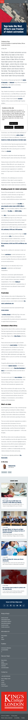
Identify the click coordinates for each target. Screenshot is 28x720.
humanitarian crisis (6, 87)
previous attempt (6, 314)
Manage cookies (13, 123)
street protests (5, 310)
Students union (4, 663)
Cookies (23, 717)
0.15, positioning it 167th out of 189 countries (11, 229)
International (4, 472)
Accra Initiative (18, 377)
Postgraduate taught (5, 619)
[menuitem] (14, 618)
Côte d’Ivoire (17, 336)
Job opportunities (5, 667)
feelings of (17, 282)
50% (5, 215)
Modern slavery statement (6, 717)
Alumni (2, 639)
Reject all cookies (9, 127)
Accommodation (4, 649)
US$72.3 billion (18, 211)
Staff (2, 637)
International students (5, 623)
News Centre (4, 660)
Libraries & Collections (6, 647)
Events (2, 662)
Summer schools (4, 625)
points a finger (19, 135)
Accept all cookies (19, 127)
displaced (12, 82)
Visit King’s (3, 665)
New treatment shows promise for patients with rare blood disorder (14, 588)
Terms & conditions (5, 715)
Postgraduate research (6, 621)
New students (4, 635)
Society (9, 472)
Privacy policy (14, 715)
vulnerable (3, 268)
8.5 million (20, 203)
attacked (20, 98)
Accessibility (16, 717)
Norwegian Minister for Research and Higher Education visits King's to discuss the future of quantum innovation (14, 530)
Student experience (5, 627)
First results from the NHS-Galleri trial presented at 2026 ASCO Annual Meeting (12, 501)
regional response (12, 366)
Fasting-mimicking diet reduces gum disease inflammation (13, 560)
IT (1, 651)
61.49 (25, 234)
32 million (10, 211)
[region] (14, 118)
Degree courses (4, 617)
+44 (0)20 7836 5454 (5, 676)
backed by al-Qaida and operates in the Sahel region (13, 140)
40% (10, 236)
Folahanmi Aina (11, 466)
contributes (8, 254)
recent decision (13, 345)
